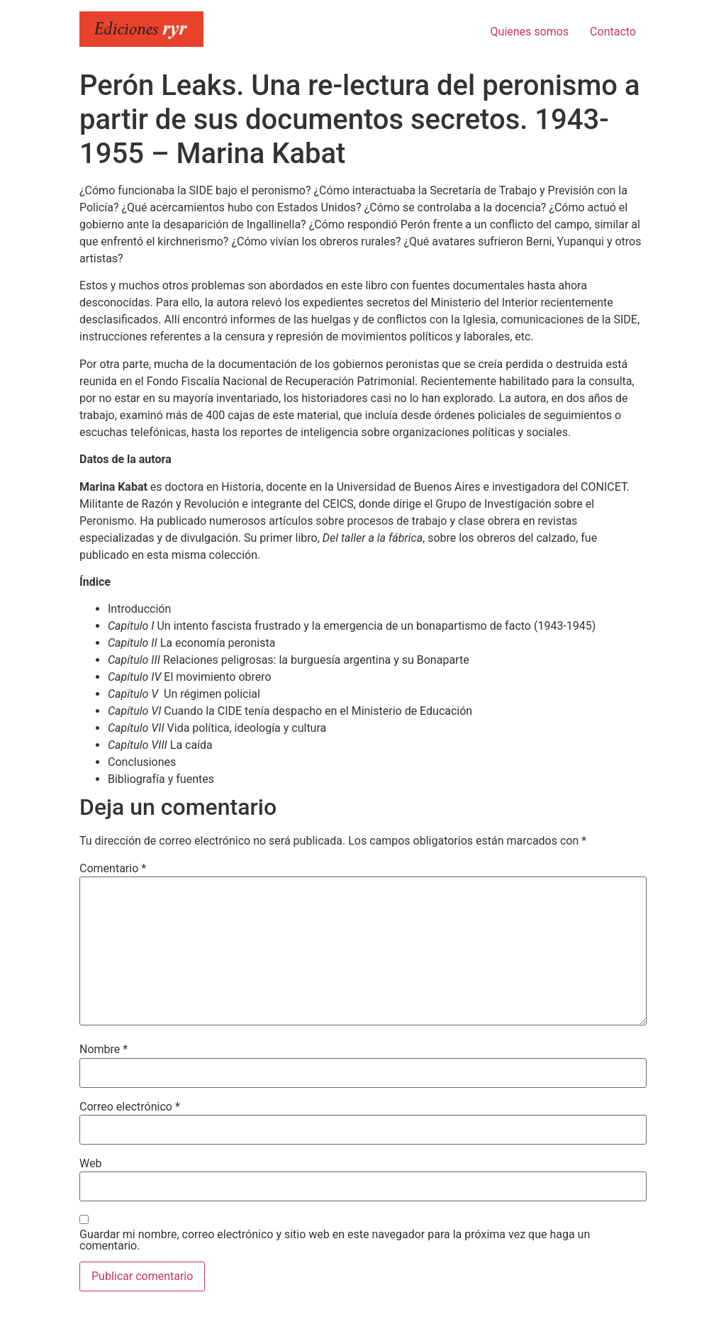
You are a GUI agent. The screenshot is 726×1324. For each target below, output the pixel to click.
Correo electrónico (129, 1107)
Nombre (103, 1049)
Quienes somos (530, 31)
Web (90, 1163)
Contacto (613, 31)
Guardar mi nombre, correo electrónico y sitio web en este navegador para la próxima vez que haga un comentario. (334, 1240)
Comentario (112, 868)
